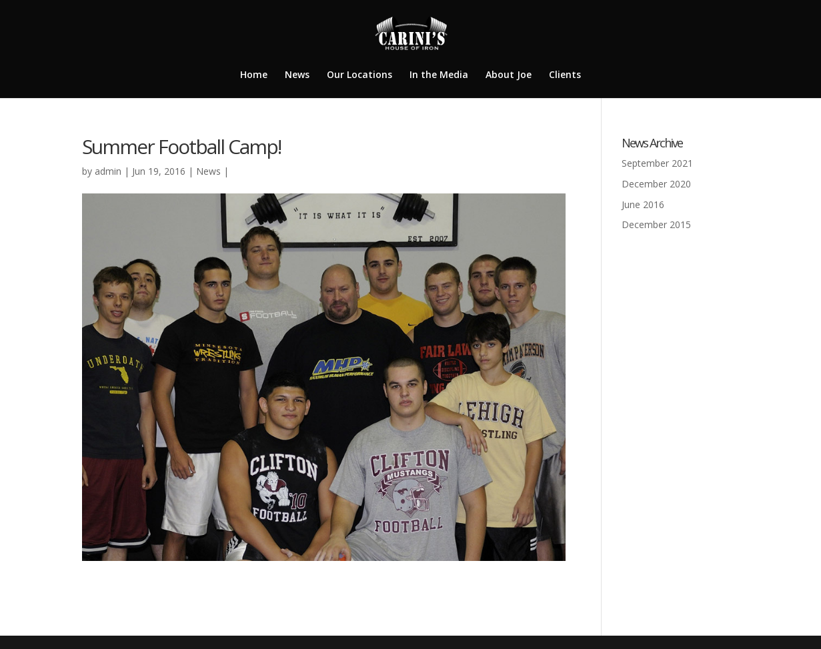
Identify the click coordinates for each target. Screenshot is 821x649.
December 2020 (656, 183)
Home (253, 75)
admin (108, 171)
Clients (565, 75)
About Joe (509, 75)
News (297, 75)
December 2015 (656, 224)
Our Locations (359, 75)
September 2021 (657, 163)
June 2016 (643, 204)
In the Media (438, 75)
